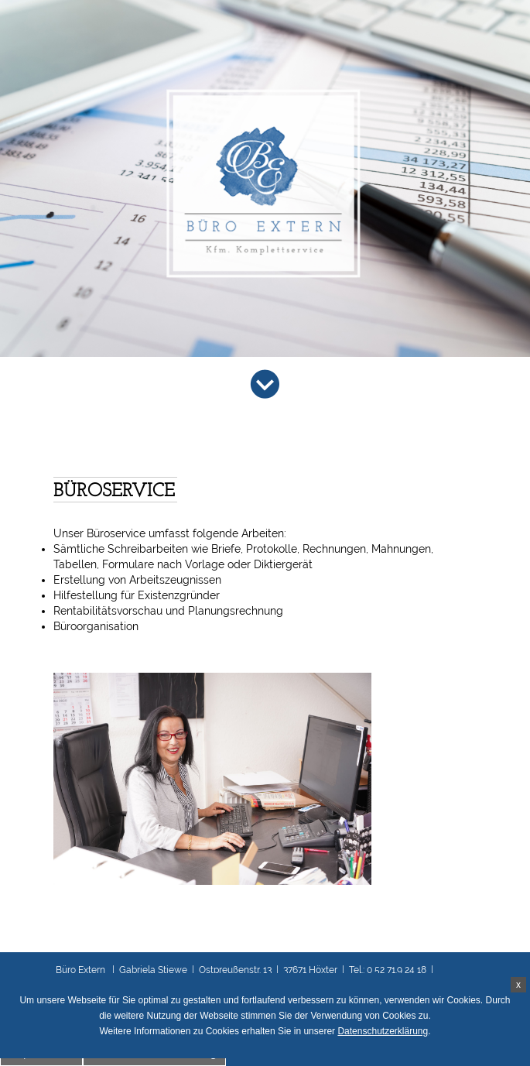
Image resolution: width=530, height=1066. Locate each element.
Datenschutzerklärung (382, 1031)
